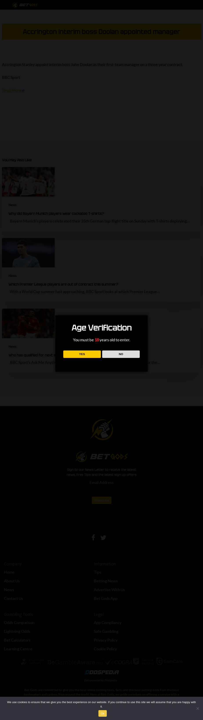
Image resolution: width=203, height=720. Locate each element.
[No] (197, 708)
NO (121, 354)
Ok (102, 713)
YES (82, 354)
